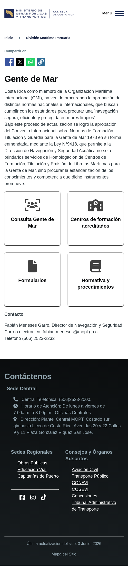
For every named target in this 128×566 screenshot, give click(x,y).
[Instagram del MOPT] (34, 497)
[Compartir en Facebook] (9, 62)
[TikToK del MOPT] (45, 497)
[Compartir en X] (20, 62)
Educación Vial (32, 469)
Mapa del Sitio (64, 554)
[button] (41, 62)
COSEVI (80, 489)
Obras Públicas (32, 463)
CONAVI (80, 482)
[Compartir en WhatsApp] (30, 62)
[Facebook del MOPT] (24, 497)
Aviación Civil (85, 469)
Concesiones (84, 495)
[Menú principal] (111, 13)
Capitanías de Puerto (38, 476)
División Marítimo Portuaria (48, 38)
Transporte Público (90, 476)
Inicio (8, 38)
